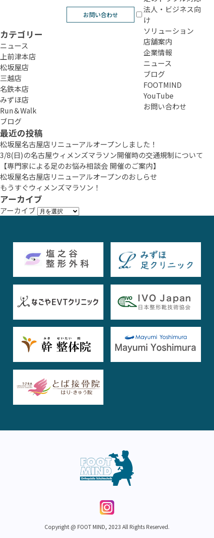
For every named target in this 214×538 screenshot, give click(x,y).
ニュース (157, 63)
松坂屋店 (14, 67)
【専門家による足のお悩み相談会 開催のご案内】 (80, 165)
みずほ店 (14, 99)
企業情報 (157, 52)
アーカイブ (18, 210)
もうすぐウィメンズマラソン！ (50, 187)
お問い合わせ (100, 14)
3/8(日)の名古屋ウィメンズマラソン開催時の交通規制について (101, 154)
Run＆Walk (18, 110)
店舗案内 (157, 41)
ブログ (154, 73)
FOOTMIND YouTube (162, 90)
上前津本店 (18, 56)
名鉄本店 (14, 88)
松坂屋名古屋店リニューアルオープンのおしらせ (78, 176)
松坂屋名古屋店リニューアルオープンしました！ (78, 144)
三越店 (11, 77)
